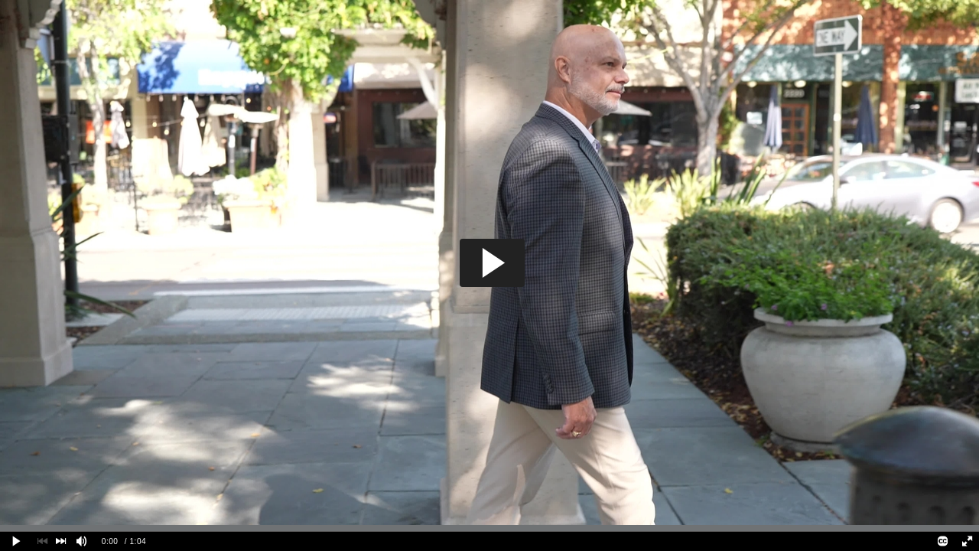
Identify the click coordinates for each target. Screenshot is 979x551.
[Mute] (82, 541)
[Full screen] (967, 541)
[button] (492, 263)
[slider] (489, 528)
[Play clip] (17, 541)
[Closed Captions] (943, 541)
